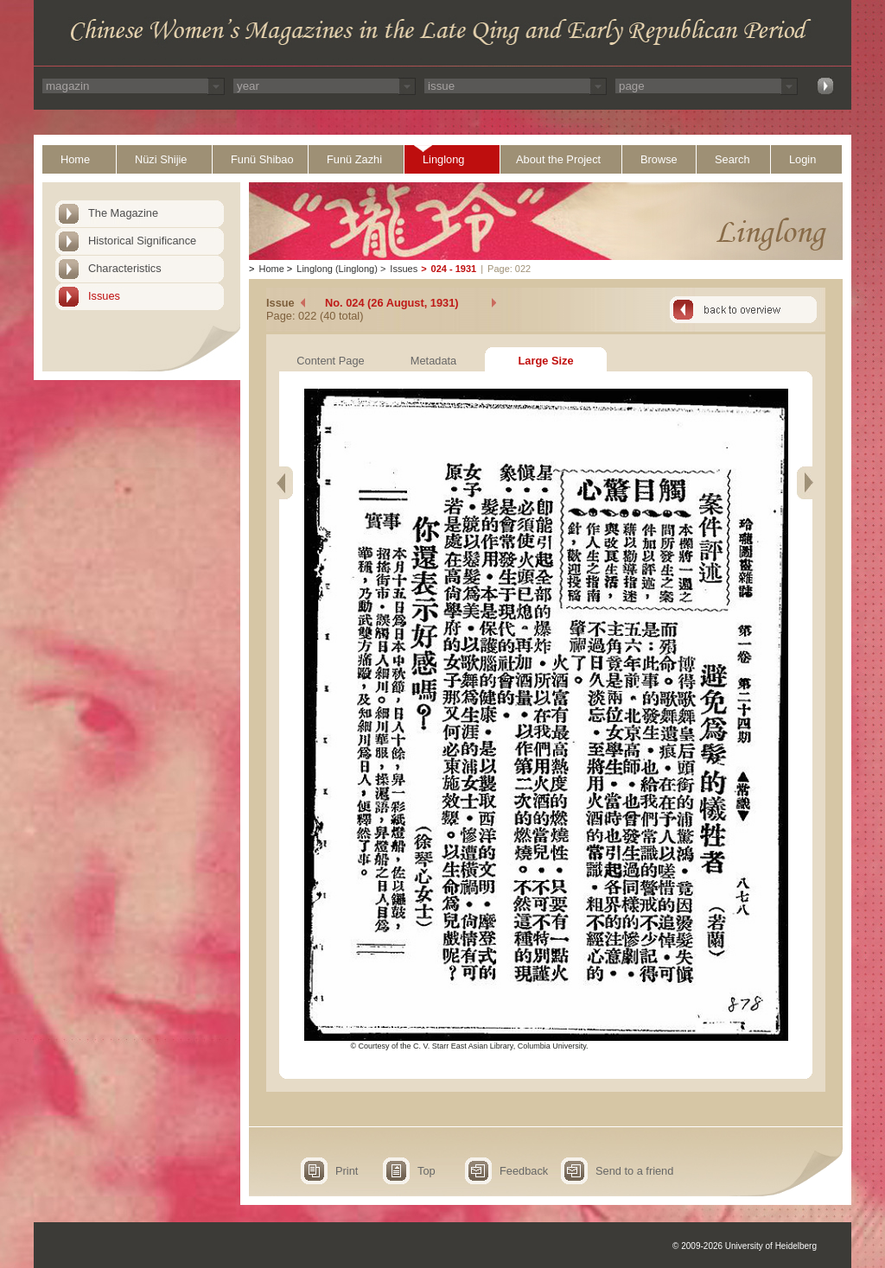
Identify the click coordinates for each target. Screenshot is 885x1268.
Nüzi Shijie (161, 159)
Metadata (433, 360)
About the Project (558, 159)
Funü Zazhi (354, 159)
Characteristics (125, 268)
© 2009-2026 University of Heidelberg (744, 1246)
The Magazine (123, 212)
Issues (104, 295)
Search (732, 159)
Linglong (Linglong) (337, 268)
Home (75, 159)
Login (802, 159)
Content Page (330, 360)
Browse (659, 159)
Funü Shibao (262, 159)
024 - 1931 (454, 268)
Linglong (443, 159)
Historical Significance (142, 240)
